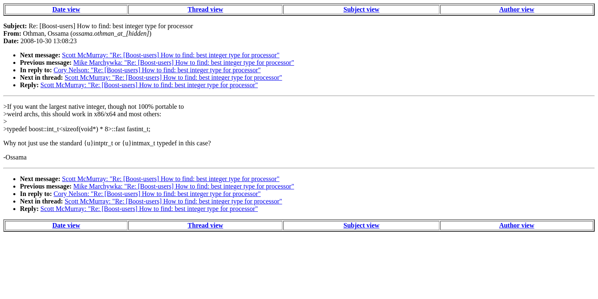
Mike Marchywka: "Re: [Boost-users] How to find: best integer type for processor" (184, 62)
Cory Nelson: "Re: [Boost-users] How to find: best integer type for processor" (157, 70)
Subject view (361, 9)
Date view (66, 9)
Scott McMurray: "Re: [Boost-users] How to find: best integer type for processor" (170, 55)
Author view (516, 9)
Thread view (205, 9)
